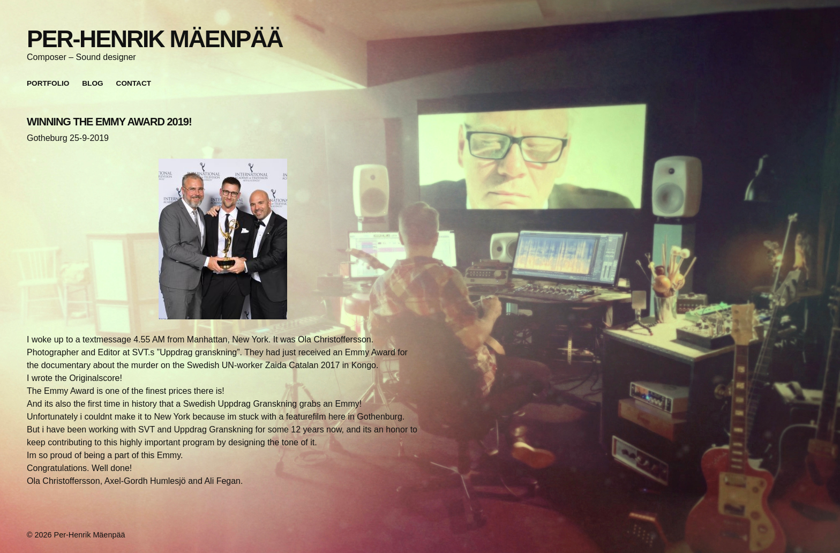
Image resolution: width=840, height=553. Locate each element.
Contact (133, 83)
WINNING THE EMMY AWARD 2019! (109, 122)
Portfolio (48, 83)
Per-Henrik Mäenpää (154, 38)
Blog (92, 83)
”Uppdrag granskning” (198, 352)
